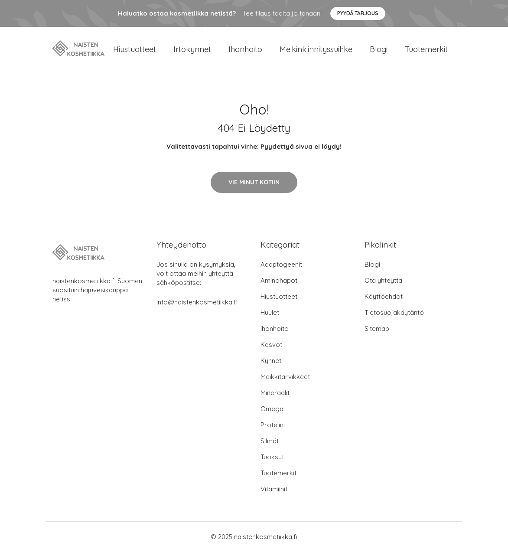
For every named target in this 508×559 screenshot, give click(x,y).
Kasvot (271, 352)
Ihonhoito (245, 53)
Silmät (270, 448)
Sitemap (377, 336)
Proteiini (273, 432)
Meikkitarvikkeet (285, 384)
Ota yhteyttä (383, 288)
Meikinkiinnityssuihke (316, 53)
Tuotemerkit (426, 53)
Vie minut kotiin (254, 189)
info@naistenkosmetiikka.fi (197, 309)
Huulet (270, 320)
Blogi (379, 53)
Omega (272, 416)
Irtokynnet (192, 53)
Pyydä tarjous (357, 13)
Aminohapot (279, 288)
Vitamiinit (274, 496)
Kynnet (271, 368)
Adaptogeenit (281, 272)
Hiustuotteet (134, 53)
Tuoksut (272, 464)
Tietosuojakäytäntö (394, 320)
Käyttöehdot (384, 304)
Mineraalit (275, 400)
